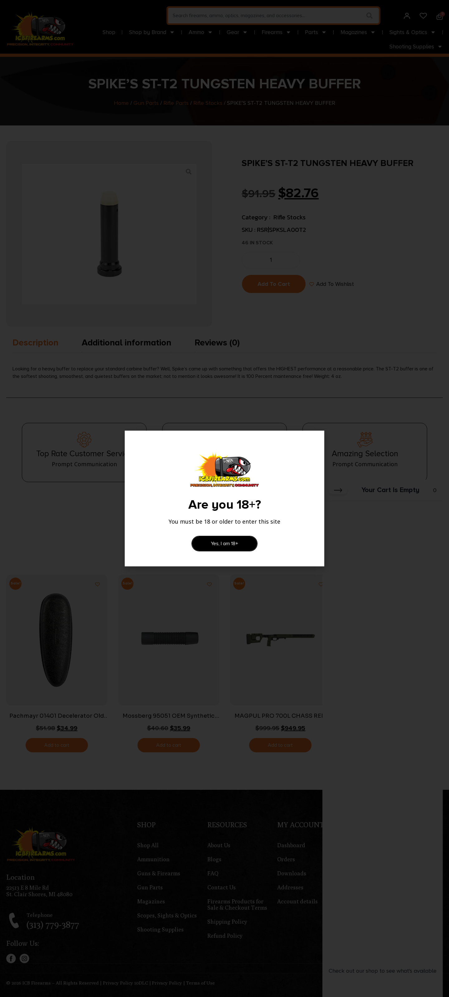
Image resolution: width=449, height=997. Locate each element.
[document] (224, 498)
